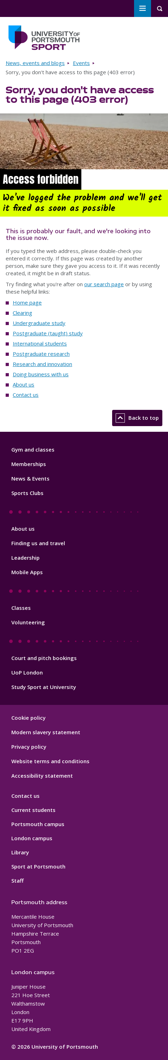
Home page (27, 302)
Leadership (25, 557)
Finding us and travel (38, 543)
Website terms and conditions (50, 761)
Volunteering (28, 622)
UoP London (27, 672)
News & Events (30, 478)
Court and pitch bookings (44, 657)
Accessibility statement (42, 775)
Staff (17, 880)
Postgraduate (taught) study (48, 333)
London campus (31, 838)
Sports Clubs (27, 492)
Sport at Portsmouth (38, 866)
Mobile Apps (27, 572)
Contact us (26, 394)
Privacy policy (28, 746)
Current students (33, 809)
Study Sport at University (43, 686)
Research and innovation (42, 363)
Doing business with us (41, 374)
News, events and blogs (35, 62)
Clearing (22, 312)
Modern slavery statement (45, 732)
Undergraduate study (39, 322)
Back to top (137, 418)
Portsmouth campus (37, 824)
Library (20, 852)
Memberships (28, 463)
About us (23, 384)
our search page (104, 284)
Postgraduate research (41, 353)
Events (81, 62)
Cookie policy (28, 717)
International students (40, 343)
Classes (21, 607)
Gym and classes (32, 449)
